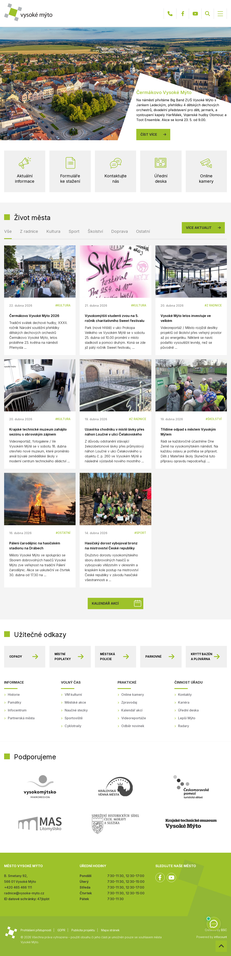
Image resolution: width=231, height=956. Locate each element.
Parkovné (153, 656)
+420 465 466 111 (170, 13)
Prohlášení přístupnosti (36, 930)
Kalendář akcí (105, 603)
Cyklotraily (73, 726)
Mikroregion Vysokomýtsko (40, 786)
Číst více (148, 134)
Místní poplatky (63, 656)
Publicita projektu (83, 930)
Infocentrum (17, 710)
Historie (14, 694)
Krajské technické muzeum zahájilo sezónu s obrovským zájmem (38, 431)
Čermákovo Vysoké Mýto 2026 (34, 316)
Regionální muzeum (191, 823)
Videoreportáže (133, 718)
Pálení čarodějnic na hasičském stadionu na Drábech (34, 545)
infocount (220, 937)
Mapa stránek (110, 930)
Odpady (15, 656)
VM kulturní (73, 694)
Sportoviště (74, 718)
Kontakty (185, 694)
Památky (14, 702)
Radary (183, 726)
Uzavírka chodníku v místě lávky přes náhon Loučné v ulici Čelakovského (114, 431)
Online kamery (132, 694)
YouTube (195, 13)
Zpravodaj (129, 702)
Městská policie (107, 656)
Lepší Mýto (186, 718)
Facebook (182, 13)
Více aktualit (199, 228)
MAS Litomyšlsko (40, 823)
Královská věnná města (115, 786)
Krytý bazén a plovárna (201, 656)
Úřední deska (188, 710)
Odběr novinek (132, 726)
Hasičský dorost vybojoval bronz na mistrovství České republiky (111, 545)
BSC (224, 930)
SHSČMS (115, 823)
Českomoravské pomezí (191, 786)
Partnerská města (21, 718)
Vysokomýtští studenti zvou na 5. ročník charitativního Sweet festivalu (114, 318)
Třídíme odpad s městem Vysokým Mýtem (188, 431)
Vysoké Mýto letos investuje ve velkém (186, 318)
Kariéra (183, 702)
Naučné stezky (76, 710)
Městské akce (75, 702)
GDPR (61, 930)
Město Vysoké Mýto (28, 12)
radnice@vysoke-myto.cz (24, 893)
